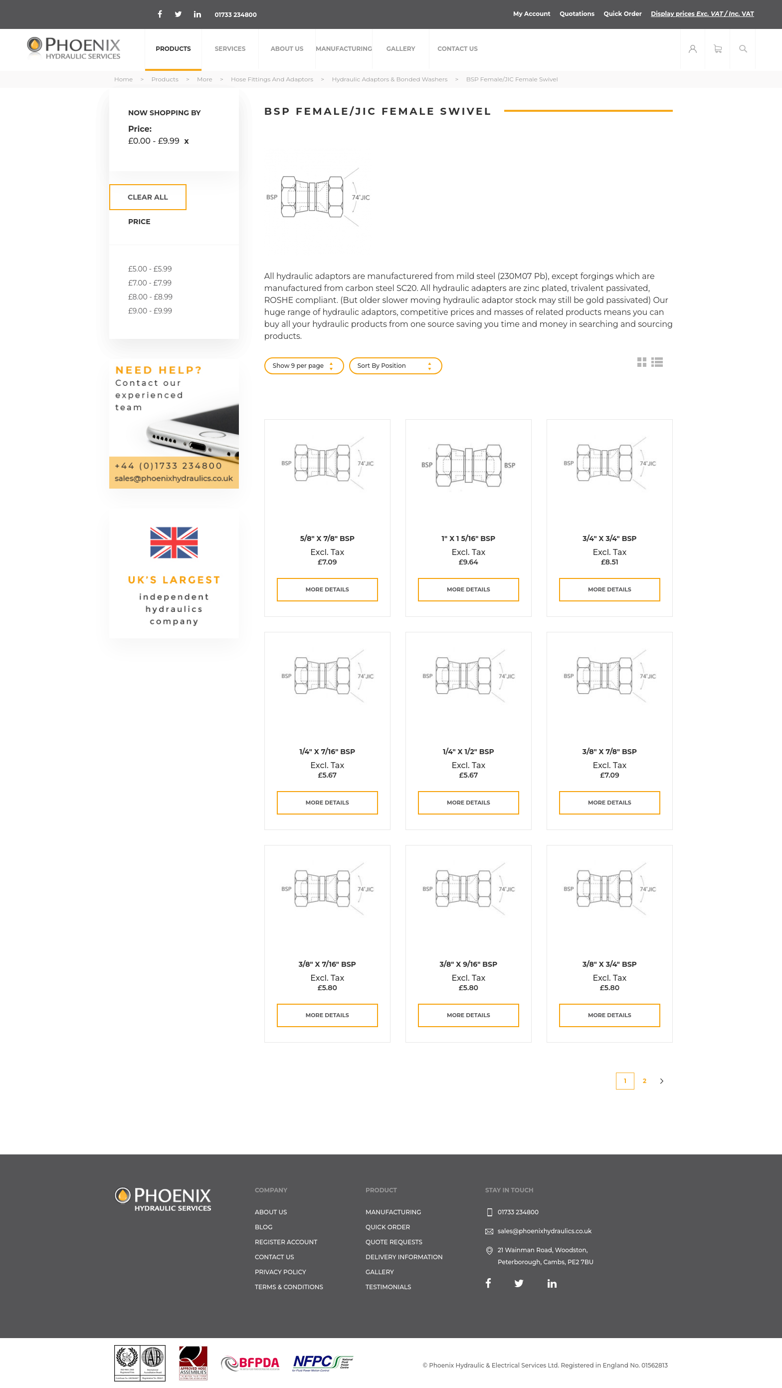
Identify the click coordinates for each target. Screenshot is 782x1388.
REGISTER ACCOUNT (286, 1242)
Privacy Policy (280, 1272)
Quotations (577, 13)
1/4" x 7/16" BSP (327, 751)
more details (327, 589)
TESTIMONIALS (388, 1287)
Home (124, 79)
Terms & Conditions (289, 1287)
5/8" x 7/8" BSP (327, 538)
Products (165, 79)
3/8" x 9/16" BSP (469, 964)
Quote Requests (394, 1242)
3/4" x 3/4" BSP (609, 538)
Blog (263, 1227)
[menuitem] (173, 50)
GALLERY (380, 1272)
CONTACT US (274, 1257)
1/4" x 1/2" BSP (468, 751)
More (205, 79)
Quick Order (622, 13)
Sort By (369, 365)
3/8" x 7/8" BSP (610, 751)
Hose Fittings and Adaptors (273, 79)
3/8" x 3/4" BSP (610, 964)
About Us (271, 1212)
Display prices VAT (702, 13)
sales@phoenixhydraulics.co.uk (545, 1231)
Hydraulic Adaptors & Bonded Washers (390, 79)
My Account (532, 13)
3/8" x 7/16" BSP (327, 964)
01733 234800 (235, 14)
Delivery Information (404, 1257)
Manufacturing (393, 1212)
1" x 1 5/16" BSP (469, 538)
